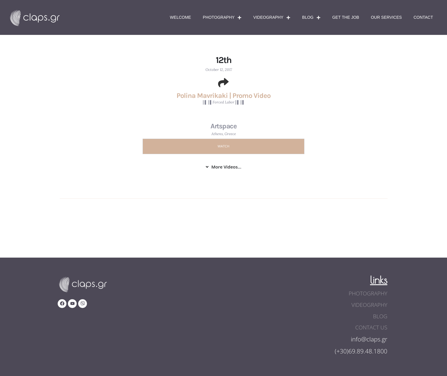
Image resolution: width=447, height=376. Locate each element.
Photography (222, 18)
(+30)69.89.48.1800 (360, 350)
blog (380, 315)
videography (369, 304)
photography (368, 293)
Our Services (386, 17)
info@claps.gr (369, 338)
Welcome (180, 17)
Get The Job (345, 17)
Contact (423, 17)
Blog (311, 18)
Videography (271, 18)
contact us (371, 326)
